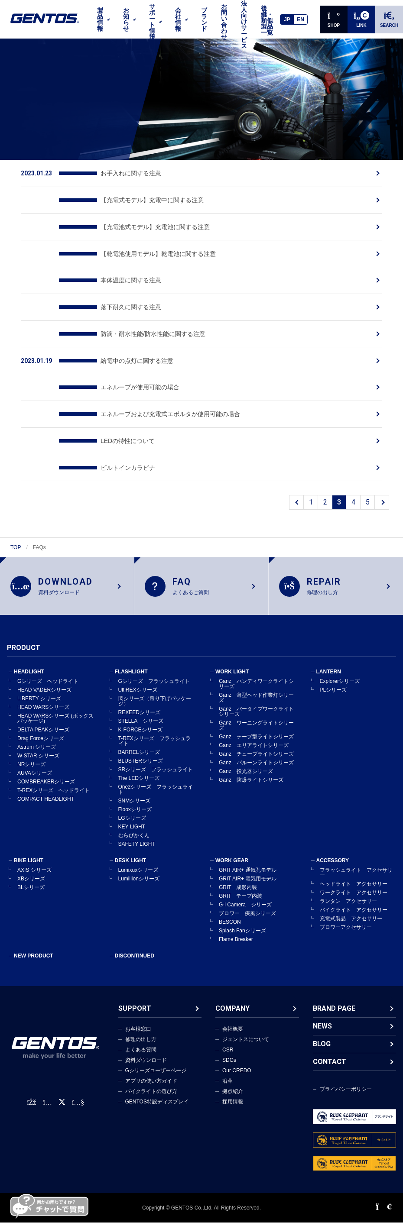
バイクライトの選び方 (151, 1092)
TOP (15, 547)
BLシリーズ (31, 888)
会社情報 (178, 19)
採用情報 (232, 1102)
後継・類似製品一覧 (267, 20)
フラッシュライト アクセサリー (356, 873)
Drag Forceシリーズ (40, 739)
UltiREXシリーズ (137, 690)
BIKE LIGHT (28, 861)
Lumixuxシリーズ (138, 870)
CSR (227, 1050)
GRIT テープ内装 (240, 896)
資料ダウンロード (146, 1061)
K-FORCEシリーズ (140, 730)
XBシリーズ (31, 879)
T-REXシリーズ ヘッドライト (53, 791)
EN (300, 19)
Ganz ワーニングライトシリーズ (256, 725)
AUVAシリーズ (34, 773)
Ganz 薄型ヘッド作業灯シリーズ (256, 698)
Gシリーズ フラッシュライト (154, 682)
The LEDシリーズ (138, 779)
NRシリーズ (31, 765)
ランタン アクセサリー (348, 902)
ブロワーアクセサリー (346, 928)
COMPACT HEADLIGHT (45, 799)
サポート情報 (152, 22)
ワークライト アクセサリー (353, 893)
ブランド (204, 19)
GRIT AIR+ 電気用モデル (247, 879)
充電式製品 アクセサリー (351, 919)
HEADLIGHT (29, 672)
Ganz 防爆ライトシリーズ (251, 780)
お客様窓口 (138, 1029)
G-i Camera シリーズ (245, 905)
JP (287, 19)
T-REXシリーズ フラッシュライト (154, 741)
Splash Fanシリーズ (242, 931)
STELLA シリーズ (140, 721)
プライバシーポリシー (346, 1090)
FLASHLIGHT (131, 672)
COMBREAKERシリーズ (46, 782)
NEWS (322, 1026)
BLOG (322, 1044)
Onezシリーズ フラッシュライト (155, 790)
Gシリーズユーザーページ (155, 1071)
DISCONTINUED (134, 956)
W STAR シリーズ (38, 756)
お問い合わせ (224, 22)
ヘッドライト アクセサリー (353, 884)
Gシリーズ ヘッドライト (47, 682)
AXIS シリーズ (34, 870)
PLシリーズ (333, 690)
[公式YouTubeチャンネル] (78, 1102)
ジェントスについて (245, 1040)
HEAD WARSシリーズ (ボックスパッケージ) (55, 718)
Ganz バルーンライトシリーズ (256, 763)
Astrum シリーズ (36, 747)
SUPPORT (134, 1009)
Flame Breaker (236, 940)
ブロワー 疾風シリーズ (247, 914)
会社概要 (232, 1029)
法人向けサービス (244, 25)
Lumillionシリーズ (138, 879)
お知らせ (126, 19)
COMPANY (232, 1009)
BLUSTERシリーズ (140, 761)
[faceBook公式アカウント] (31, 1102)
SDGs (229, 1061)
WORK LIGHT (232, 672)
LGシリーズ (132, 818)
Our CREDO (236, 1071)
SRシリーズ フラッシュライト (155, 770)
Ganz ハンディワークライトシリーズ (256, 684)
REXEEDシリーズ (139, 713)
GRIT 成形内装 (238, 888)
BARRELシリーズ (139, 753)
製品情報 (100, 19)
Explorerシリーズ (340, 682)
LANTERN (328, 672)
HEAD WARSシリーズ (43, 708)
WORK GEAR (231, 861)
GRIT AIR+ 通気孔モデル (247, 870)
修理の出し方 (140, 1040)
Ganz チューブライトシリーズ (256, 754)
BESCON (230, 922)
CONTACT (329, 1062)
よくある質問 (140, 1050)
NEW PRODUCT (33, 956)
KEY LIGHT (131, 827)
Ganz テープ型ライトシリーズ (256, 737)
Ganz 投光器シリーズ (246, 772)
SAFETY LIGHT (136, 844)
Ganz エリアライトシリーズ (254, 746)
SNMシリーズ (134, 801)
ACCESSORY (332, 861)
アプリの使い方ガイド (151, 1081)
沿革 (227, 1081)
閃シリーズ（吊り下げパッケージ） (154, 701)
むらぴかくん (134, 836)
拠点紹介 (232, 1092)
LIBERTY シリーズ (39, 699)
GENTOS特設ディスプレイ (156, 1102)
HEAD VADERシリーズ (44, 690)
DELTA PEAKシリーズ (43, 730)
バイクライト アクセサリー (353, 910)
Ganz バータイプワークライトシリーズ (256, 712)
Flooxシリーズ (135, 810)
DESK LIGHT (130, 861)
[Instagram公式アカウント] (47, 1102)
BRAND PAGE (334, 1009)
